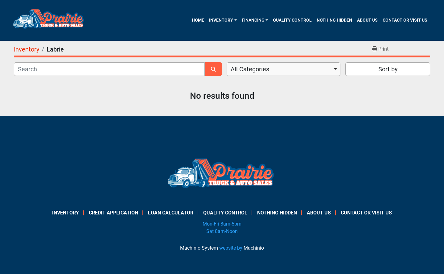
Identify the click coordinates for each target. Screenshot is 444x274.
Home (198, 20)
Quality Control (292, 20)
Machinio (254, 248)
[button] (222, 20)
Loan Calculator (170, 213)
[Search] (109, 69)
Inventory (221, 20)
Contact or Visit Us (405, 20)
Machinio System (199, 248)
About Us (367, 20)
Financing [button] (253, 20)
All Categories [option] (250, 69)
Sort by (387, 69)
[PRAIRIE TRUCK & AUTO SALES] (222, 175)
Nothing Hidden (334, 20)
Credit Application (113, 213)
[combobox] (283, 69)
